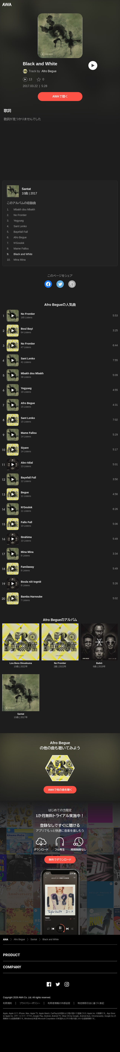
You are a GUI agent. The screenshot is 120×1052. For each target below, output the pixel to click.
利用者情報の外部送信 (59, 1003)
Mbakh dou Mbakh (24, 209)
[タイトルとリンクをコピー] (72, 284)
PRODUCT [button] (11, 955)
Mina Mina (20, 259)
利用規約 (7, 1003)
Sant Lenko (20, 226)
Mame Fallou (21, 248)
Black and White (51, 939)
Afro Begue (48, 71)
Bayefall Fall (21, 231)
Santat (26, 188)
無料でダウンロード (60, 859)
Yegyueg (19, 220)
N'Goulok (19, 242)
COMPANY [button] (12, 967)
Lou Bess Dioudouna (20, 663)
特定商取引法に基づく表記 (91, 1003)
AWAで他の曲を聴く (60, 789)
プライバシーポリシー (30, 1003)
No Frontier (20, 215)
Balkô (99, 663)
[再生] (92, 65)
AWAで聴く (60, 96)
